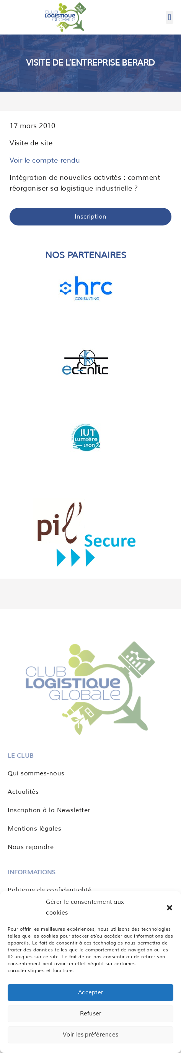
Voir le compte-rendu (45, 160)
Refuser (90, 1013)
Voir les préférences (90, 1034)
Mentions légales (34, 829)
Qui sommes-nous (36, 773)
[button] (169, 908)
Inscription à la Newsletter (49, 810)
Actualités (23, 792)
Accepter (90, 992)
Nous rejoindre (31, 847)
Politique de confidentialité (49, 890)
